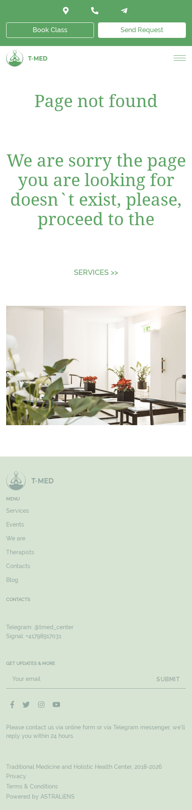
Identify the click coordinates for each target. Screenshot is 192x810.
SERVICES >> (96, 272)
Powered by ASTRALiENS (40, 796)
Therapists (20, 552)
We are (15, 538)
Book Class (50, 30)
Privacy (16, 776)
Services (17, 510)
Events (15, 524)
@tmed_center (54, 627)
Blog (12, 580)
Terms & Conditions (32, 786)
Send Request (142, 30)
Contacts (18, 566)
